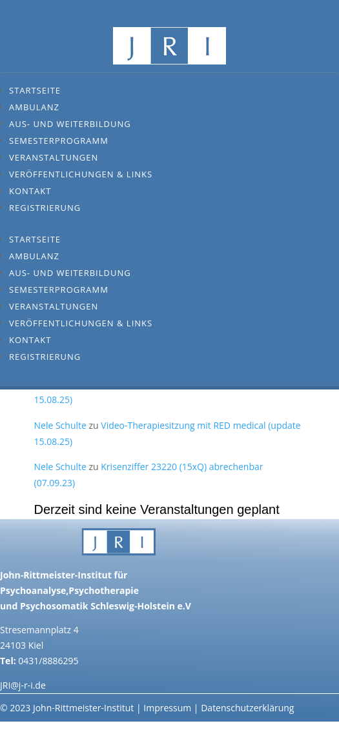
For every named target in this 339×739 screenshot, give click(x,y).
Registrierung (45, 207)
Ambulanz (34, 107)
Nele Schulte (60, 425)
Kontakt (30, 191)
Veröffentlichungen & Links (80, 174)
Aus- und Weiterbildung (70, 124)
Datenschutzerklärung (247, 708)
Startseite (35, 90)
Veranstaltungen (53, 157)
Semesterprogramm (58, 140)
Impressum (167, 708)
